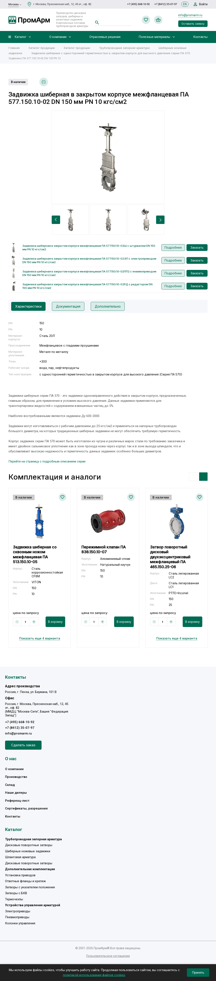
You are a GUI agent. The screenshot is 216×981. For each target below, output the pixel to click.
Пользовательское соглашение (108, 956)
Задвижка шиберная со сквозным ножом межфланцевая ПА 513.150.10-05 (35, 554)
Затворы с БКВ (16, 893)
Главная (14, 48)
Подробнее (173, 247)
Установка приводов (20, 875)
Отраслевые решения (104, 37)
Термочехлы (14, 899)
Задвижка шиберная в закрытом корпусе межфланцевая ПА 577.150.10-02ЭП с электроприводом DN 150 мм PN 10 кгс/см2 (89, 260)
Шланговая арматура (20, 857)
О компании (57, 37)
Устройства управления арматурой (32, 905)
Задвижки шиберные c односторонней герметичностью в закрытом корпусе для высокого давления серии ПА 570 (111, 53)
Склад (10, 785)
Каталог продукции (42, 48)
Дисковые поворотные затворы (28, 845)
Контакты (200, 37)
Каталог (20, 37)
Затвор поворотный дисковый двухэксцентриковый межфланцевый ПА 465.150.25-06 (170, 557)
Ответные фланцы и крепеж (25, 881)
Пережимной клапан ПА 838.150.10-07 (103, 549)
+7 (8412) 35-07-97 (165, 4)
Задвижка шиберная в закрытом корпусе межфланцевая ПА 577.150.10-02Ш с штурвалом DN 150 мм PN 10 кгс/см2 (88, 247)
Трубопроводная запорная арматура (124, 48)
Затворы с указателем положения (30, 887)
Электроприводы (17, 911)
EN (185, 4)
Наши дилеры (16, 793)
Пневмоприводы (17, 917)
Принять (198, 972)
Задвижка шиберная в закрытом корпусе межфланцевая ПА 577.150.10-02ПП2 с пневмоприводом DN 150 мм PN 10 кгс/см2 (89, 273)
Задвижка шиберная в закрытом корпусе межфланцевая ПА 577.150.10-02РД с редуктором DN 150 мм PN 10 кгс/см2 (87, 286)
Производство (16, 777)
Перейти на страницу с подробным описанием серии (46, 461)
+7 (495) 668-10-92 (138, 4)
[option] (108, 157)
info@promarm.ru (190, 15)
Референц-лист (17, 801)
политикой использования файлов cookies (94, 975)
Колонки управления (20, 923)
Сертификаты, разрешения (26, 808)
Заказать (197, 247)
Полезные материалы (154, 37)
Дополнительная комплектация (30, 869)
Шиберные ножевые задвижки (27, 851)
